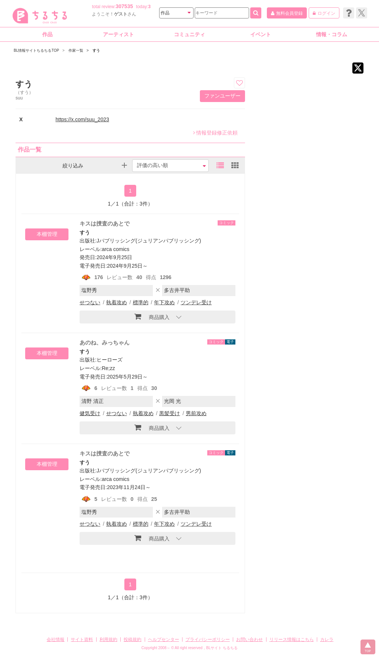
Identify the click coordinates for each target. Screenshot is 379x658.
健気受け (90, 413)
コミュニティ (189, 34)
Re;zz (108, 368)
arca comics (116, 249)
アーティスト (118, 34)
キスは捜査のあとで (105, 223)
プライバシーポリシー (207, 639)
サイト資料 (82, 639)
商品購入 (152, 316)
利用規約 (108, 639)
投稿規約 (132, 639)
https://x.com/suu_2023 (82, 119)
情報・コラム (331, 34)
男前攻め (196, 413)
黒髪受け (169, 413)
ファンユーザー (222, 96)
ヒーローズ (110, 360)
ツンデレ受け (196, 302)
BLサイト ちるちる (222, 648)
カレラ (326, 639)
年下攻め (164, 302)
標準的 (140, 302)
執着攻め (116, 302)
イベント (260, 34)
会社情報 (55, 639)
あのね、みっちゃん (105, 342)
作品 (47, 34)
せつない (90, 302)
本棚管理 (47, 234)
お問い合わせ (249, 639)
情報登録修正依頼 (215, 133)
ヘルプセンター (163, 639)
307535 (124, 6)
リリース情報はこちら (291, 639)
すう (85, 232)
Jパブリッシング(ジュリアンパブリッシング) (149, 241)
